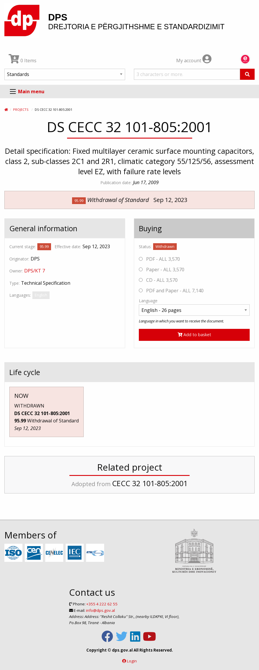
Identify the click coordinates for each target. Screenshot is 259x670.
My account (193, 60)
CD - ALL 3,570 (158, 280)
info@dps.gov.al (100, 610)
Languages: (20, 295)
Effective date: (68, 246)
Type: (14, 283)
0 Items (22, 60)
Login (132, 661)
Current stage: (22, 246)
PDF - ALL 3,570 (159, 259)
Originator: (19, 259)
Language (148, 300)
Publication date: (116, 182)
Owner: (16, 271)
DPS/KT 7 (34, 270)
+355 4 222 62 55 (102, 604)
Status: (145, 246)
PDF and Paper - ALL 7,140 (171, 290)
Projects (20, 109)
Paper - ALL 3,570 (161, 269)
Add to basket (194, 334)
